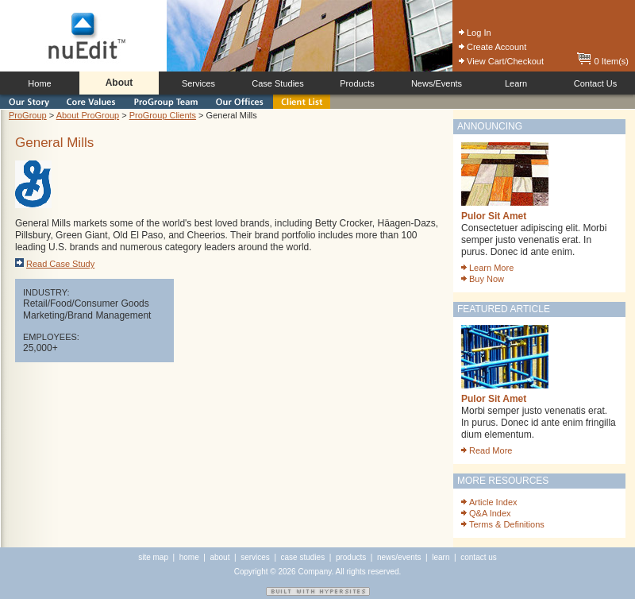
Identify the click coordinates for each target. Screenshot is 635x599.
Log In (475, 32)
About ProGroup (88, 115)
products (351, 557)
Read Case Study (54, 264)
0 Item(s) (603, 61)
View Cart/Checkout (501, 61)
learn (440, 557)
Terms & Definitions (503, 524)
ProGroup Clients (162, 115)
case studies (303, 557)
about (219, 557)
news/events (399, 557)
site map (153, 557)
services (255, 557)
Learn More (487, 267)
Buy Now (482, 279)
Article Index (489, 502)
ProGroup (28, 115)
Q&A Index (486, 513)
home (189, 557)
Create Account (492, 47)
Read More (486, 450)
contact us (478, 557)
